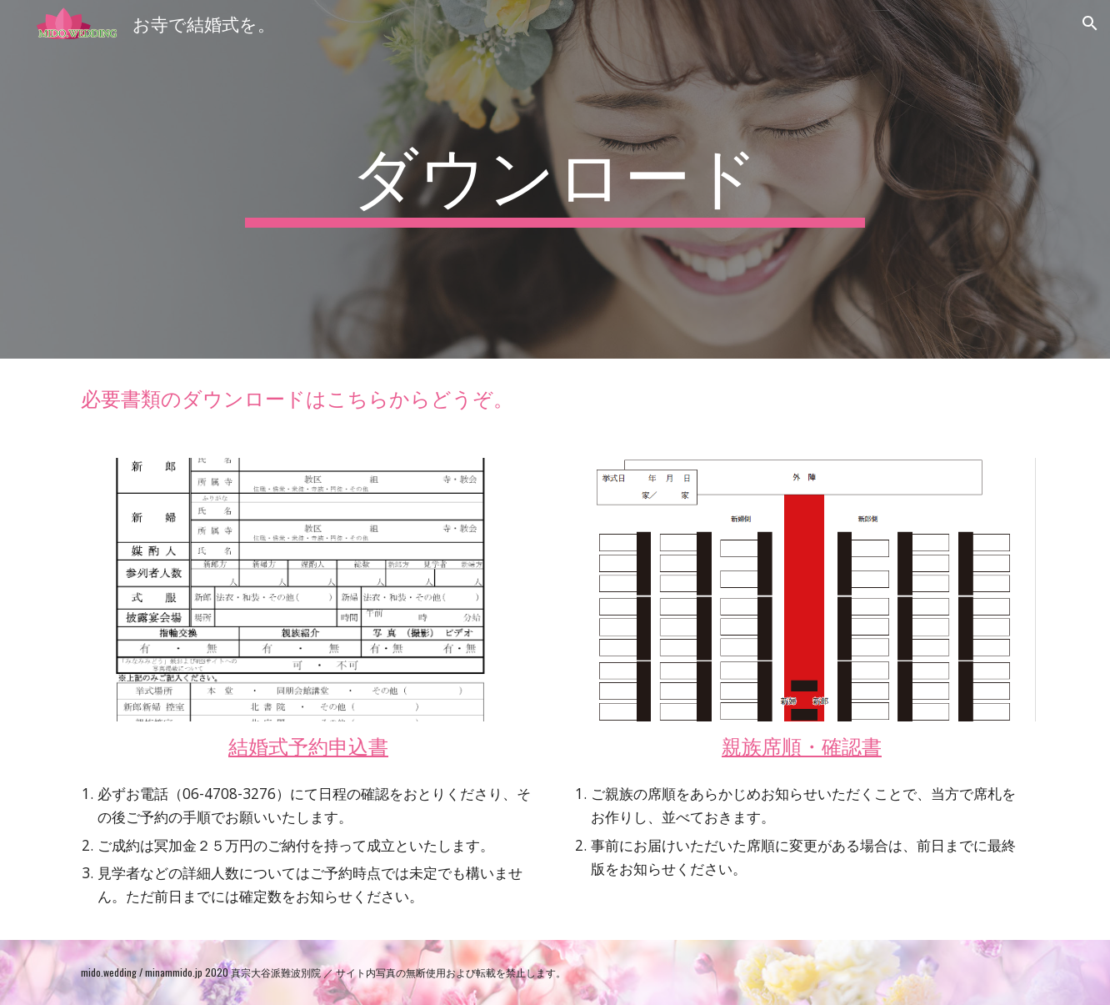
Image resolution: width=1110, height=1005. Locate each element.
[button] (1090, 23)
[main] (555, 179)
